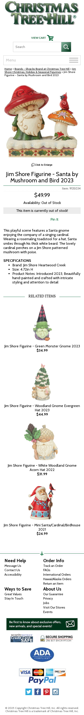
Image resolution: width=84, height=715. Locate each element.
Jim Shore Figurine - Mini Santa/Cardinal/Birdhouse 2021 (42, 527)
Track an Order (53, 566)
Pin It (54, 219)
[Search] (37, 47)
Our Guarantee (53, 594)
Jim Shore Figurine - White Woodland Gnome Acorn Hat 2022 (42, 467)
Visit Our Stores (54, 607)
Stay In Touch (13, 598)
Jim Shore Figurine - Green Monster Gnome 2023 (42, 346)
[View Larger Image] (42, 121)
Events (48, 612)
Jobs (46, 603)
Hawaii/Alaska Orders (57, 579)
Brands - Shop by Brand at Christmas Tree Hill (42, 68)
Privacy (48, 598)
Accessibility (13, 574)
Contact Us (12, 570)
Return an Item (53, 584)
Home (8, 68)
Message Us (12, 566)
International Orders (57, 574)
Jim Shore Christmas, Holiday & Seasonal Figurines (40, 70)
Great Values (13, 594)
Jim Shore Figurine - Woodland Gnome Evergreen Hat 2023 (42, 408)
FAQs (46, 570)
